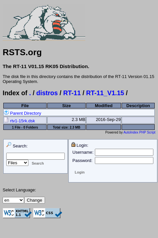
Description (138, 105)
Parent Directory (22, 113)
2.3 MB (78, 119)
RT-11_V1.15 (105, 93)
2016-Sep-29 (108, 119)
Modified (103, 105)
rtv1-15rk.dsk (19, 120)
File (25, 105)
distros (47, 93)
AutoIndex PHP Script (139, 132)
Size (66, 105)
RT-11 (72, 93)
